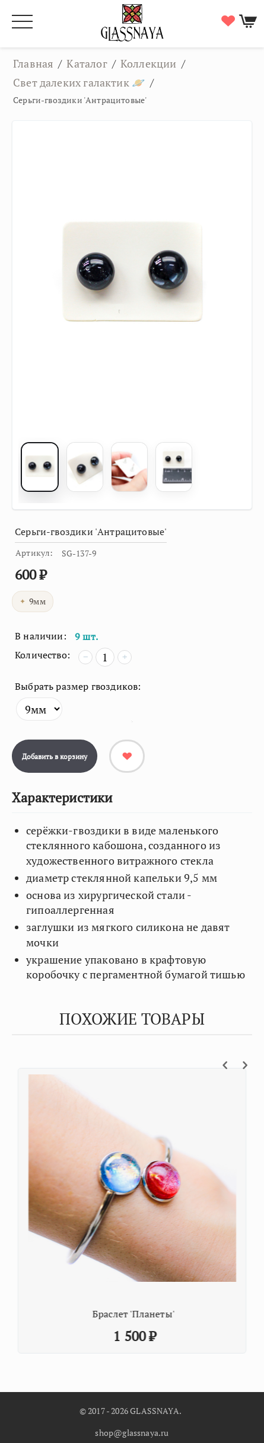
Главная (33, 63)
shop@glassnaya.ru (131, 1432)
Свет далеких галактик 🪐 (79, 82)
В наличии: (40, 635)
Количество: (42, 654)
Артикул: (34, 552)
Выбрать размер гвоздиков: (78, 686)
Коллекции (148, 63)
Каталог (86, 63)
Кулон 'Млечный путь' (100, 1313)
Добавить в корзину (54, 756)
